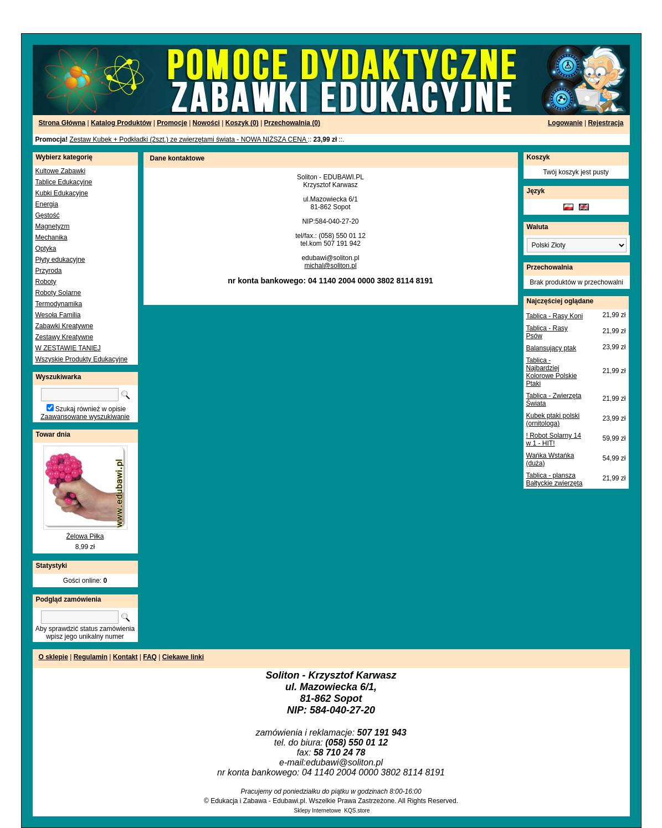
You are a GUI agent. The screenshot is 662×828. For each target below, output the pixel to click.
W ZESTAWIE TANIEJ (68, 348)
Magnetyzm (52, 226)
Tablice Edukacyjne (64, 182)
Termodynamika (59, 304)
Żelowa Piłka (85, 536)
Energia (46, 204)
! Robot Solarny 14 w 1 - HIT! (553, 439)
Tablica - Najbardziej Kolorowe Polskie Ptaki (551, 371)
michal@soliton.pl (330, 266)
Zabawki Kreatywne (64, 326)
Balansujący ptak (551, 348)
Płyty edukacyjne (60, 259)
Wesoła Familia (58, 315)
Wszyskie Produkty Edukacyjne (81, 359)
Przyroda (48, 271)
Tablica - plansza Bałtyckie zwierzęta (554, 479)
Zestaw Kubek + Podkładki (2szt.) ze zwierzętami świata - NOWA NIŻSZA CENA (189, 139)
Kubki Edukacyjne (61, 193)
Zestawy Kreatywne (64, 337)
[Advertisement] (134, 16)
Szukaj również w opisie (90, 409)
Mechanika (51, 237)
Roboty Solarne (58, 293)
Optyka (46, 248)
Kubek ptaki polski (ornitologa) (553, 419)
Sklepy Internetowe (317, 811)
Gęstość (47, 215)
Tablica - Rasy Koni (554, 316)
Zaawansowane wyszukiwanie (85, 417)
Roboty (46, 282)
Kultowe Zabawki (60, 171)
